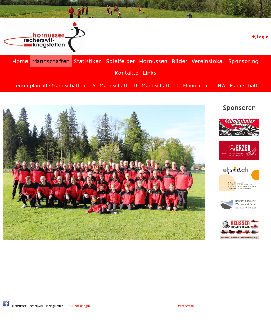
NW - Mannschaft (238, 85)
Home (20, 61)
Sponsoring (243, 61)
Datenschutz (185, 306)
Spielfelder (120, 61)
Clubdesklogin (79, 306)
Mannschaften (51, 61)
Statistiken (88, 61)
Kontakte (126, 72)
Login (259, 36)
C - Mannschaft (193, 85)
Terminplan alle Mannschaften (49, 85)
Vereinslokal (208, 61)
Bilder (179, 61)
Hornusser (19, 306)
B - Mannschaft (151, 85)
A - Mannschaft (109, 85)
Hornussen (153, 61)
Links (149, 72)
